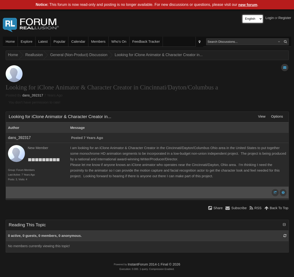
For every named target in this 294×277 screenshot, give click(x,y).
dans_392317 (32, 95)
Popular (59, 41)
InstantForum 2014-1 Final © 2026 (154, 264)
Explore (26, 41)
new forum (247, 5)
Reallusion (34, 55)
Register (284, 18)
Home (10, 41)
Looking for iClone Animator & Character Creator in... (159, 55)
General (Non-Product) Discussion (78, 55)
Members (98, 41)
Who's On (119, 41)
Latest (43, 41)
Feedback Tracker (146, 41)
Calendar (78, 41)
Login (270, 18)
